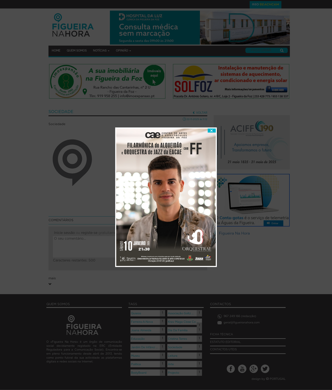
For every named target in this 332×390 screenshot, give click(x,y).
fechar (212, 121)
